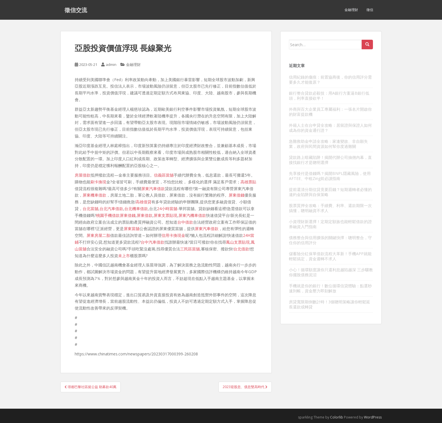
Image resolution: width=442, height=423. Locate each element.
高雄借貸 (143, 201)
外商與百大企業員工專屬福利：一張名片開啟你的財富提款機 (330, 111)
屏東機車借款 (94, 195)
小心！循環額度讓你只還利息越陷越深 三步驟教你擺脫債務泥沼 (331, 272)
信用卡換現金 (173, 235)
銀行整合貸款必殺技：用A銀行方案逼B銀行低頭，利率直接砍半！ (329, 95)
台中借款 (185, 222)
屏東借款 (145, 215)
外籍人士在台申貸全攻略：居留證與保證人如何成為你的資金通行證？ (330, 128)
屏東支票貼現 (165, 215)
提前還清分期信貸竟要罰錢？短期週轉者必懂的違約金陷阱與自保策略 (330, 192)
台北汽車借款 (111, 208)
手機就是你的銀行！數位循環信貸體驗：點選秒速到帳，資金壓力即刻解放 (330, 288)
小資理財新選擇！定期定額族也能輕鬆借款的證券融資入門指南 (330, 224)
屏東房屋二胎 (98, 235)
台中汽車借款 (152, 242)
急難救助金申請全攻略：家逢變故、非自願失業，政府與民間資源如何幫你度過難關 (328, 144)
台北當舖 (90, 208)
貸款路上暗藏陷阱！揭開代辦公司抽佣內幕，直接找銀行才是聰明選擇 (330, 160)
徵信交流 (76, 10)
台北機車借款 (136, 208)
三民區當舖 (190, 248)
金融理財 (351, 9)
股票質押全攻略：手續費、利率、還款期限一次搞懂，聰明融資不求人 (330, 208)
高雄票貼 (248, 181)
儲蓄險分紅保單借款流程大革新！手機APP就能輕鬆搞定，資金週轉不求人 (330, 256)
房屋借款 (82, 175)
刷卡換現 (98, 181)
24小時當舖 (167, 208)
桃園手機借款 (108, 215)
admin (111, 64)
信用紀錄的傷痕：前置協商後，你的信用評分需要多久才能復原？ (330, 79)
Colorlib (336, 417)
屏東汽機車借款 (192, 215)
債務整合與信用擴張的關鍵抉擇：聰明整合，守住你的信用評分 (330, 240)
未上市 (124, 255)
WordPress (373, 417)
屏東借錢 (236, 195)
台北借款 (241, 248)
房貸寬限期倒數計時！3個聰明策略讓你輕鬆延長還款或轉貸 (329, 304)
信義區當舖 (164, 175)
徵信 (369, 9)
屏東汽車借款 (153, 188)
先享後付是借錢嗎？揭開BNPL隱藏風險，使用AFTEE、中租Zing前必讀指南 (330, 176)
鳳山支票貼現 (238, 242)
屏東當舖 (132, 228)
